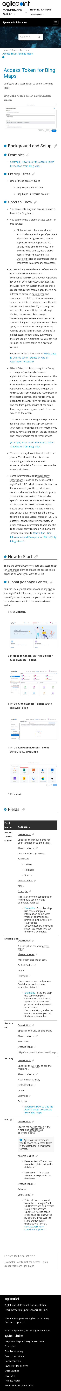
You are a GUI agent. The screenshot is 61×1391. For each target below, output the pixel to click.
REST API (10, 1375)
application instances (30, 330)
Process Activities (14, 1356)
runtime (14, 298)
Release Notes (12, 1380)
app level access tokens (44, 322)
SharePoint (22, 258)
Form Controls (13, 1361)
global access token (41, 219)
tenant (13, 213)
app (50, 588)
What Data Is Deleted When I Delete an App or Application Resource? (33, 357)
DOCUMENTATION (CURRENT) (12, 12)
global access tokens (21, 334)
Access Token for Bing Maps (17, 53)
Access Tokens (19, 50)
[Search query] (30, 37)
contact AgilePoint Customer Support (34, 1228)
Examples (29, 908)
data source (32, 250)
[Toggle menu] (56, 22)
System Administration (14, 22)
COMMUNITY (37, 14)
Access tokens (17, 269)
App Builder (33, 310)
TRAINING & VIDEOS (40, 9)
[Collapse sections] (3, 57)
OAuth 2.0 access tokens (23, 368)
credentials (30, 372)
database (34, 1129)
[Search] (39, 37)
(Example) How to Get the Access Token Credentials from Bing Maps (38, 1109)
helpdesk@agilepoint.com (30, 1341)
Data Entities (12, 1370)
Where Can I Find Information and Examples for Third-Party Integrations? (33, 537)
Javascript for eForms (16, 1365)
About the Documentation (19, 1385)
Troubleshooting (14, 1351)
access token (25, 83)
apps (41, 234)
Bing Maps (13, 569)
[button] (5, 145)
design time (38, 293)
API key (36, 1065)
